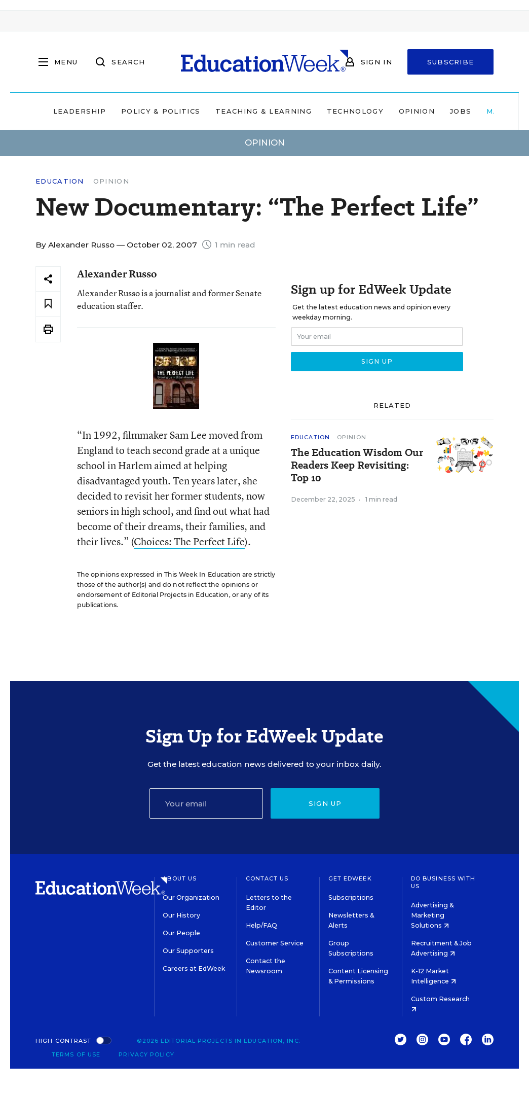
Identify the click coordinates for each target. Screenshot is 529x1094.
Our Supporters (188, 951)
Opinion (417, 111)
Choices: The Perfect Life (189, 541)
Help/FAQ (261, 925)
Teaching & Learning (263, 111)
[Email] (206, 803)
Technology (355, 111)
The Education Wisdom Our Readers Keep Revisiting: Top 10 (357, 465)
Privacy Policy (146, 1054)
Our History (181, 915)
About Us (180, 878)
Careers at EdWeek (194, 968)
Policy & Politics (160, 111)
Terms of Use (76, 1054)
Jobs (460, 111)
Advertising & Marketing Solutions (432, 915)
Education (59, 181)
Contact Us (267, 878)
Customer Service (275, 943)
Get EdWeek (350, 878)
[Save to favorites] (48, 304)
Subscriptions (350, 897)
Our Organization (191, 897)
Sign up (325, 803)
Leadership (79, 111)
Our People (181, 933)
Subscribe (450, 62)
